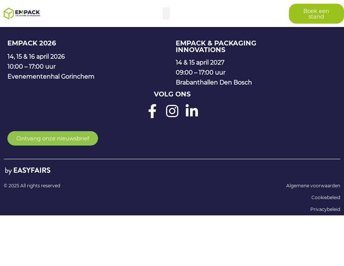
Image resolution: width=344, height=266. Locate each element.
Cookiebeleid (325, 197)
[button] (166, 13)
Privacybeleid (325, 209)
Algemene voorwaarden (313, 185)
